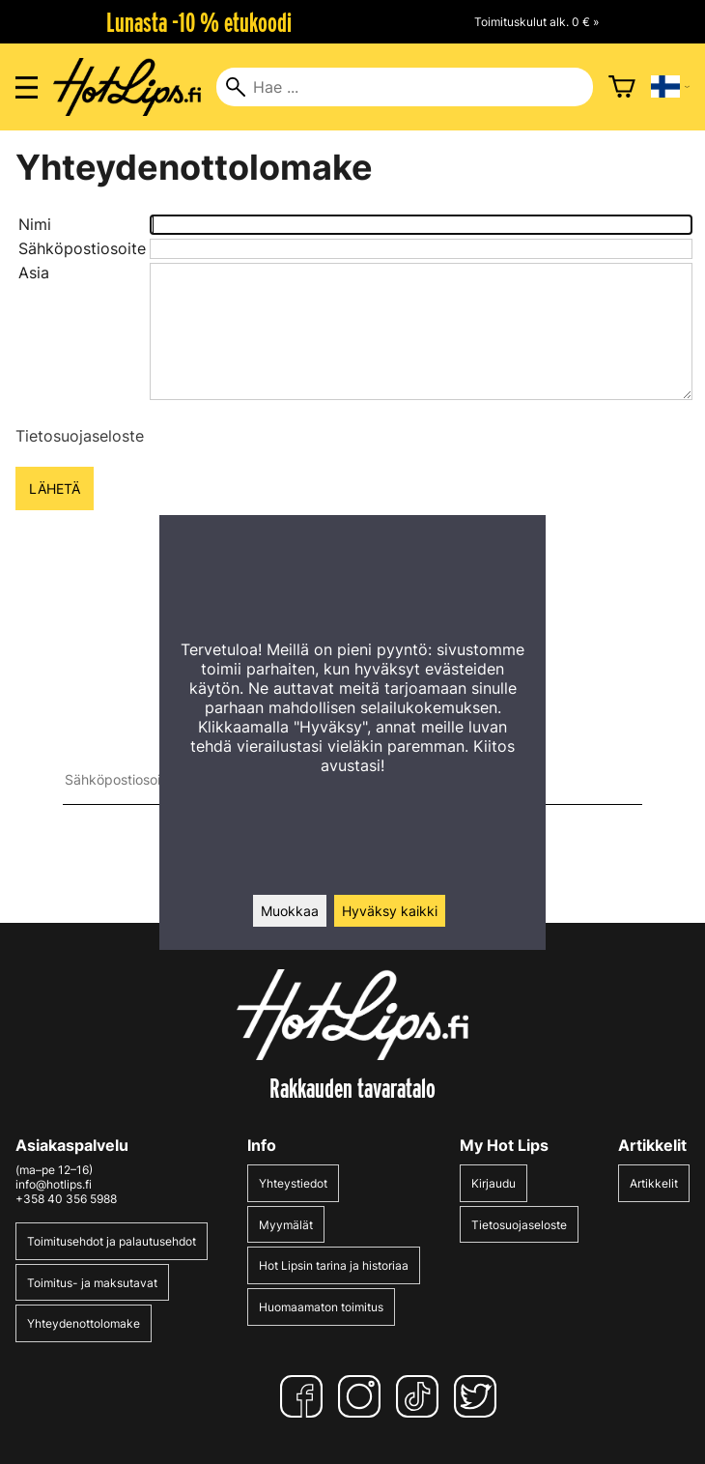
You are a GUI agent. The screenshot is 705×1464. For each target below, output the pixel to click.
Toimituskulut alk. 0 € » (536, 21)
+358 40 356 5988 (66, 1198)
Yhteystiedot (293, 1183)
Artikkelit (654, 1183)
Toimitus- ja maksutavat (92, 1283)
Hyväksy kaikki (389, 911)
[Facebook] (305, 1396)
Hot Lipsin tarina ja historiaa (334, 1265)
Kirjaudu (493, 1183)
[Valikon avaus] (26, 87)
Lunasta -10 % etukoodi (199, 22)
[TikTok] (421, 1396)
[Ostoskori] (621, 86)
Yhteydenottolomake (83, 1323)
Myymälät (286, 1225)
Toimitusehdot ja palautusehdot (111, 1241)
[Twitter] (479, 1396)
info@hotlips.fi (53, 1184)
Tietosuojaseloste (79, 435)
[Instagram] (363, 1396)
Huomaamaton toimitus (321, 1307)
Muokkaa (290, 911)
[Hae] (404, 87)
